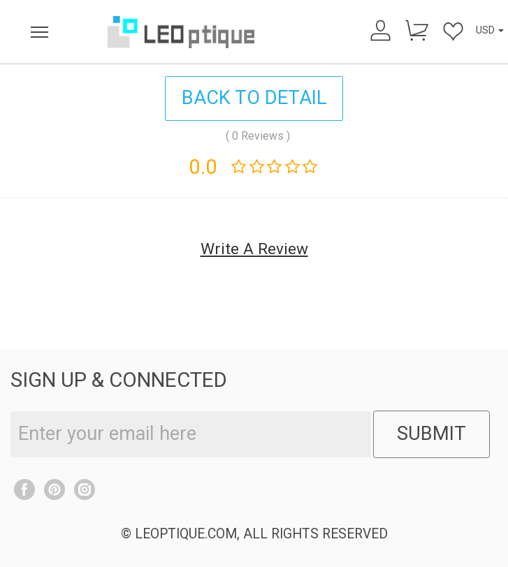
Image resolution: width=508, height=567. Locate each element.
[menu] (40, 32)
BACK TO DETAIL (254, 98)
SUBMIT (431, 433)
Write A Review (254, 249)
